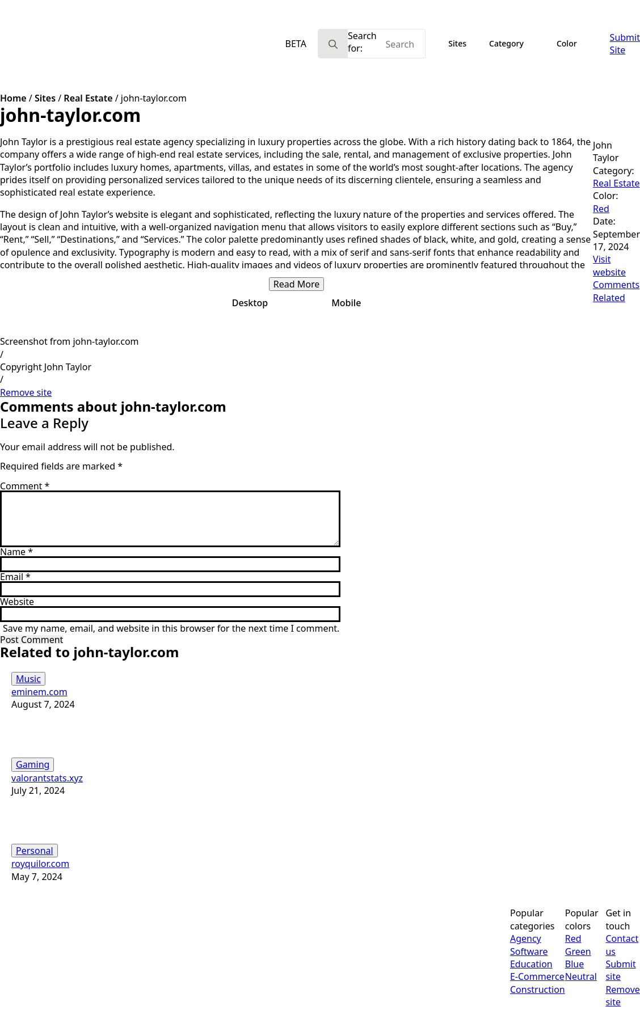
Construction (537, 989)
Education (531, 964)
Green (578, 951)
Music (28, 679)
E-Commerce (537, 976)
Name (16, 551)
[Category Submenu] (534, 43)
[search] (333, 44)
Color (567, 43)
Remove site (26, 392)
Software (529, 951)
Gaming (32, 764)
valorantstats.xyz (47, 778)
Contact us (621, 944)
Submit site (620, 970)
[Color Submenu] (588, 43)
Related (609, 297)
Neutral (581, 976)
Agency (525, 938)
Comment (24, 485)
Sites (457, 43)
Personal (34, 850)
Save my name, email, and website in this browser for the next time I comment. (171, 628)
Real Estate (88, 98)
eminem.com (39, 692)
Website (17, 601)
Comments (616, 284)
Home (13, 98)
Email (15, 576)
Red (601, 208)
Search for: (362, 41)
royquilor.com (40, 863)
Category (506, 43)
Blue (574, 964)
